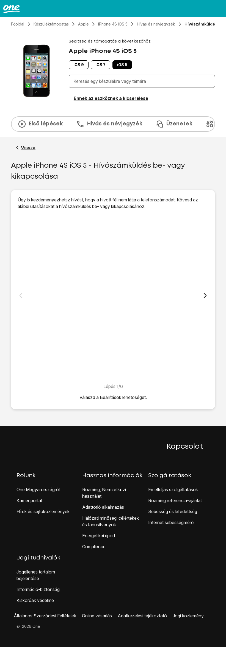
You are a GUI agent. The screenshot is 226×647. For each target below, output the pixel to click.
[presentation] (113, 124)
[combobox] (143, 81)
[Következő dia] (205, 295)
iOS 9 (78, 64)
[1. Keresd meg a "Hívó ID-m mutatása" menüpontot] (113, 296)
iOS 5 (122, 64)
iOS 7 (100, 64)
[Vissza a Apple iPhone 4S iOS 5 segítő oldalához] (25, 148)
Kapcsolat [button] (185, 446)
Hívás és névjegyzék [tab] (109, 124)
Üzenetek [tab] (173, 124)
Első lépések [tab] (40, 124)
